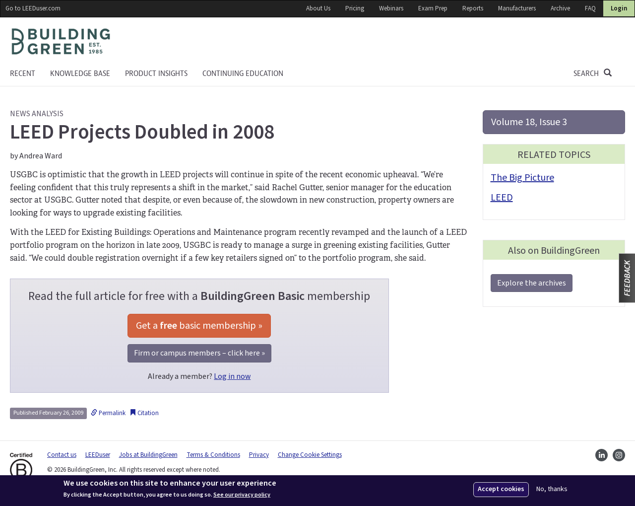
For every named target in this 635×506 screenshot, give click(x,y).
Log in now (232, 376)
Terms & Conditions (213, 454)
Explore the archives (531, 283)
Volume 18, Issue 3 (529, 122)
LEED (502, 198)
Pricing (354, 8)
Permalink (108, 413)
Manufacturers (517, 8)
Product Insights (156, 73)
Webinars (391, 8)
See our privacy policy (241, 495)
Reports (472, 8)
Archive (560, 8)
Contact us (61, 454)
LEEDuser (97, 454)
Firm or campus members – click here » (199, 353)
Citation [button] (144, 413)
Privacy (259, 454)
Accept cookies (501, 489)
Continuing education (242, 73)
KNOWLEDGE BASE (80, 73)
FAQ (590, 8)
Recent (22, 73)
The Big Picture (522, 178)
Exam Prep (432, 8)
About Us (318, 8)
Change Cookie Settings (310, 454)
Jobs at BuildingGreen (148, 454)
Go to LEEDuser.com (33, 8)
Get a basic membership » (199, 326)
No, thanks (552, 489)
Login (619, 8)
